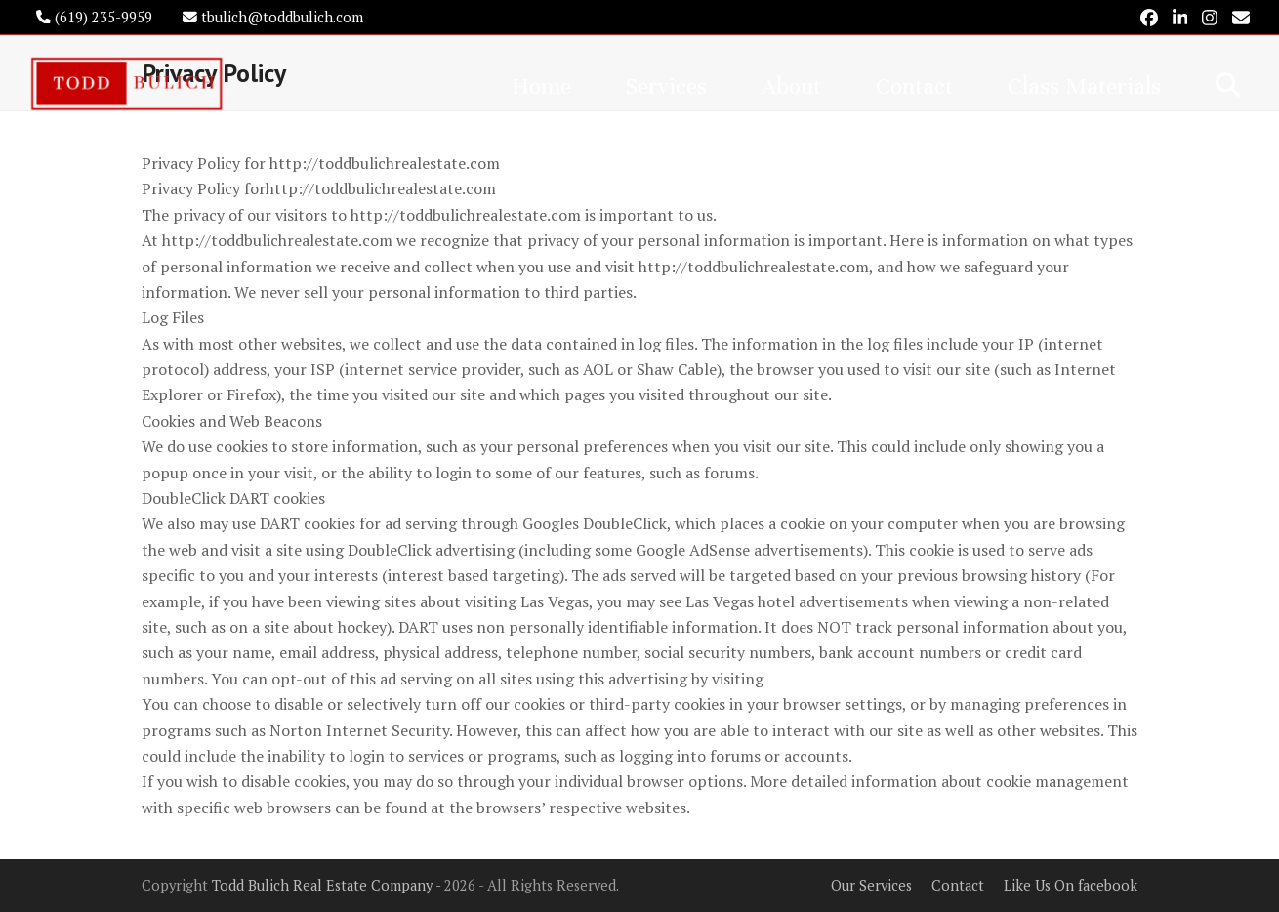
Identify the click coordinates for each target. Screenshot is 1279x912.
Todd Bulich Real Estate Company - (328, 885)
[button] (1228, 84)
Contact (957, 885)
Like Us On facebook (1070, 885)
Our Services (871, 885)
